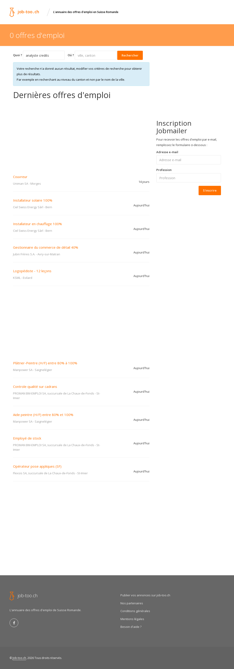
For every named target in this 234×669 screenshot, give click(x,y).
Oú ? (71, 55)
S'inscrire (210, 190)
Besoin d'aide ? (130, 627)
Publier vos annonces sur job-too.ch (145, 595)
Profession (164, 170)
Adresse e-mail (167, 152)
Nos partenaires (131, 603)
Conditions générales (135, 611)
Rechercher (130, 55)
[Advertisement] (81, 134)
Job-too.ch (19, 658)
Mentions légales (132, 619)
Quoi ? (17, 55)
